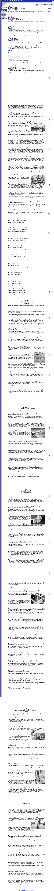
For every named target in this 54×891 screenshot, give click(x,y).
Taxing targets (11, 26)
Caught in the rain (12, 67)
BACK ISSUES (49, 11)
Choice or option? (12, 50)
